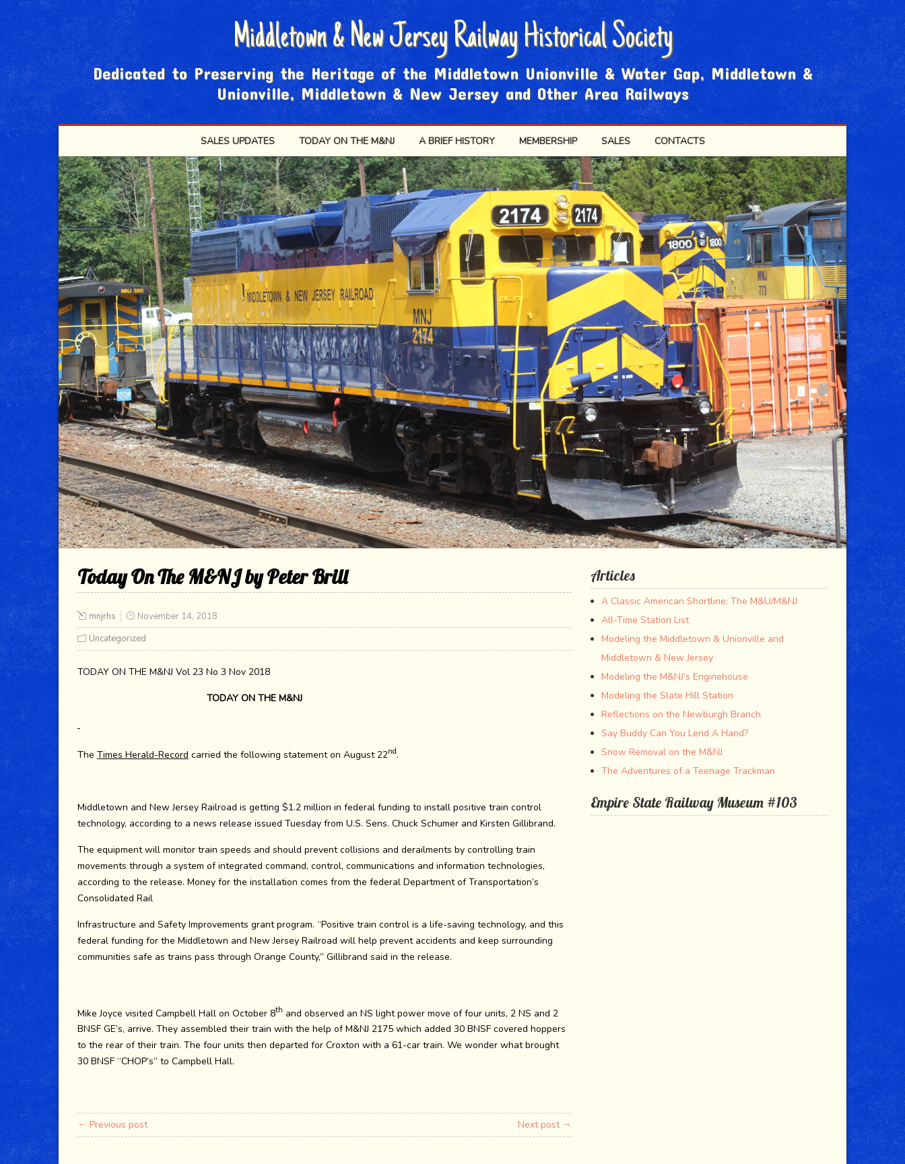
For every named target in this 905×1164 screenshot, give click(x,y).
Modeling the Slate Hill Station (667, 695)
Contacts (680, 141)
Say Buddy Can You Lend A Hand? (674, 733)
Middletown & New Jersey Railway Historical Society (453, 39)
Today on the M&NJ (347, 141)
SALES (615, 141)
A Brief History (457, 141)
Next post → (545, 1124)
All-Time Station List (645, 620)
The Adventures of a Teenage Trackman (688, 771)
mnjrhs (102, 616)
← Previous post (112, 1124)
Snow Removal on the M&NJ (662, 752)
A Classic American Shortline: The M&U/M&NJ (699, 601)
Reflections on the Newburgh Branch (681, 714)
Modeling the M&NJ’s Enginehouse (674, 676)
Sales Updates (238, 141)
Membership (548, 141)
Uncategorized (117, 639)
